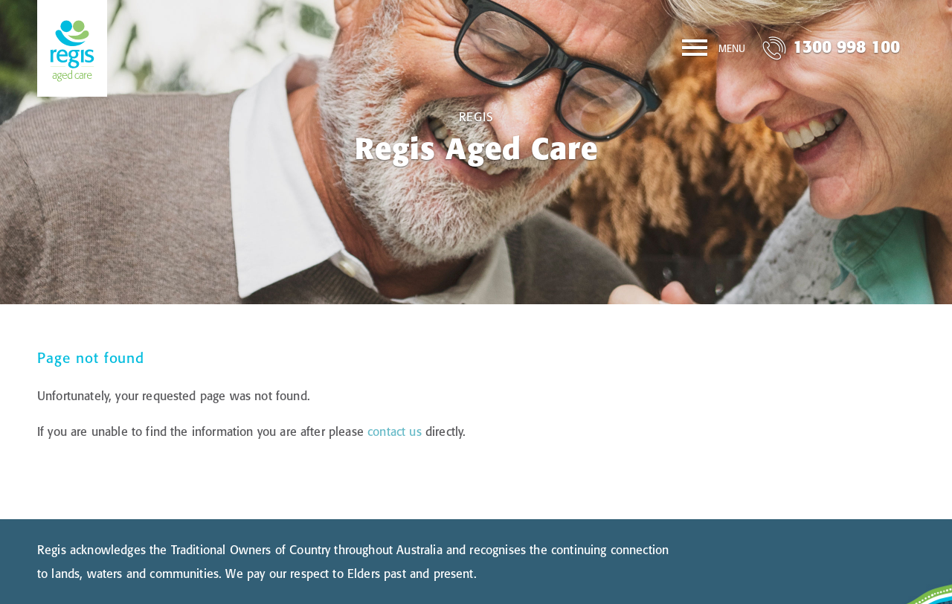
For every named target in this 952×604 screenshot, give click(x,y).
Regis (476, 116)
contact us (394, 431)
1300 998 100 (846, 46)
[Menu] (714, 50)
